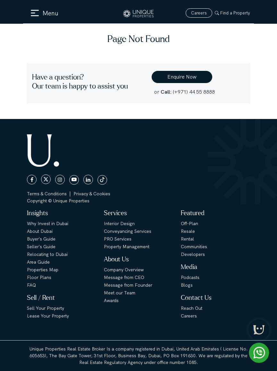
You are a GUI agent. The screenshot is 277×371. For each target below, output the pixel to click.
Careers (199, 13)
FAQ (31, 285)
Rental (187, 239)
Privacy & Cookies (91, 194)
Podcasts (190, 277)
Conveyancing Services (127, 231)
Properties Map (42, 270)
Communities (194, 246)
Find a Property (232, 13)
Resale (188, 231)
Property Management (126, 246)
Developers (193, 254)
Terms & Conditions (47, 194)
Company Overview (124, 270)
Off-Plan (189, 223)
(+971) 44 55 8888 (194, 92)
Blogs (187, 285)
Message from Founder (128, 285)
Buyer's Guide (41, 239)
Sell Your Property (45, 308)
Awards (111, 300)
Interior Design (119, 223)
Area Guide (38, 262)
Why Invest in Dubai (47, 223)
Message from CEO (124, 277)
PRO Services (117, 239)
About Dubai (40, 231)
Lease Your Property (48, 316)
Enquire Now (182, 76)
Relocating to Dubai (47, 254)
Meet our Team (119, 293)
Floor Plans (39, 277)
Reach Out (191, 308)
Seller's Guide (41, 246)
